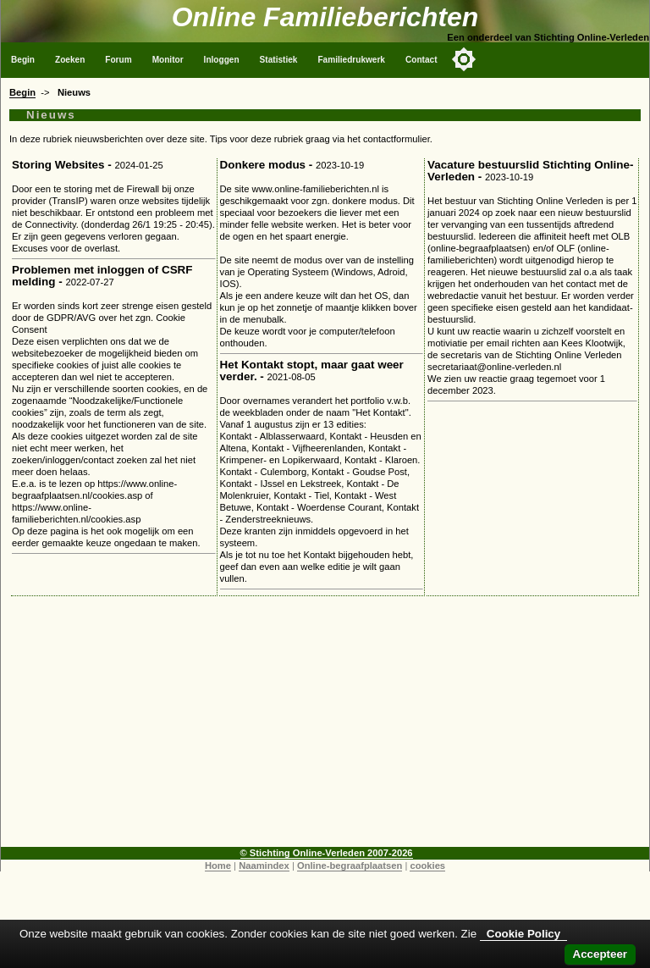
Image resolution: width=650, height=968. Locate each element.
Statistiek (279, 59)
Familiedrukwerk (351, 59)
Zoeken (70, 59)
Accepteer (600, 954)
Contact (421, 59)
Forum (118, 59)
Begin (23, 59)
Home (218, 865)
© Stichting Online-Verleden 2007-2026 (326, 853)
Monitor (168, 59)
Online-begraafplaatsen (349, 865)
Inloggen (222, 59)
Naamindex (264, 865)
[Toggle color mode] (464, 59)
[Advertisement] (325, 728)
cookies (427, 865)
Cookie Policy (523, 933)
